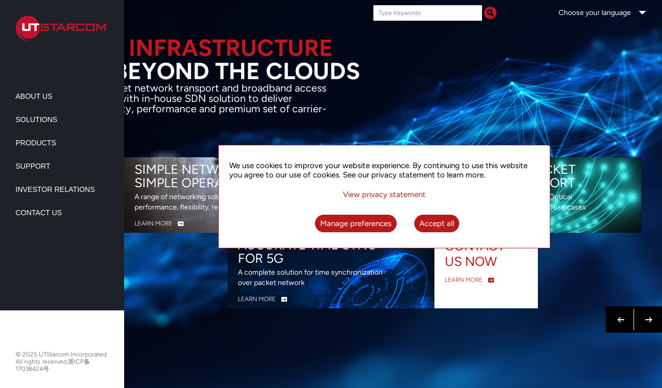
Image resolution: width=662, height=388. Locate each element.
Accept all (436, 223)
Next (646, 313)
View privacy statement (384, 194)
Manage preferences (356, 223)
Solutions (36, 119)
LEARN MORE (153, 223)
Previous (621, 313)
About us (34, 96)
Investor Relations (55, 189)
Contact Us (39, 212)
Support (33, 166)
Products (36, 143)
